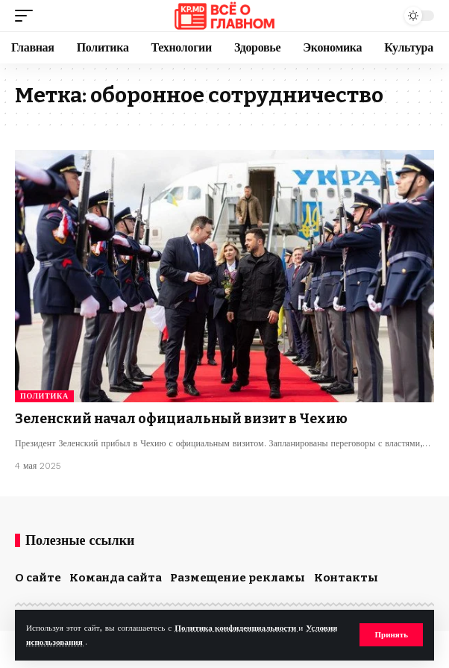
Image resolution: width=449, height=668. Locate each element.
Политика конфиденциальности (236, 628)
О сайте (38, 577)
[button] (391, 634)
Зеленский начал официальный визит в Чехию (181, 419)
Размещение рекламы (237, 577)
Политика (44, 396)
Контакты (346, 577)
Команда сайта (115, 577)
